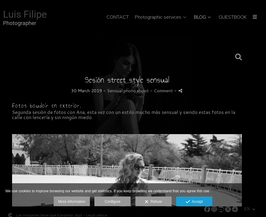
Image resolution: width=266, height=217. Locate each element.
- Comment (162, 90)
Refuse (153, 202)
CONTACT (117, 17)
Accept (194, 202)
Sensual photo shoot (128, 90)
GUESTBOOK (233, 17)
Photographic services (158, 17)
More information (71, 202)
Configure (112, 202)
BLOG (200, 17)
